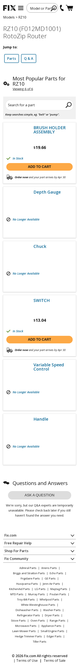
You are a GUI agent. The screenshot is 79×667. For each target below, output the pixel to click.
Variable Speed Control (48, 367)
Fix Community (16, 558)
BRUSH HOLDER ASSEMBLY (49, 130)
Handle (40, 419)
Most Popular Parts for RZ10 (39, 81)
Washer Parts (52, 610)
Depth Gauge (47, 192)
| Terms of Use (25, 660)
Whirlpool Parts (49, 599)
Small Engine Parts (52, 631)
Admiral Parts (27, 568)
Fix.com (10, 535)
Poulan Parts (58, 594)
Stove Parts (18, 620)
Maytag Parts (58, 589)
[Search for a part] (39, 105)
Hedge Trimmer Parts (28, 636)
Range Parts (57, 620)
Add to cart (39, 167)
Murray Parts (36, 594)
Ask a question (40, 495)
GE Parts (50, 578)
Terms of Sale (55, 660)
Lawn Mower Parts (24, 631)
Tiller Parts (39, 641)
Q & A (28, 58)
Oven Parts (38, 620)
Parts (11, 58)
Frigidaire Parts (30, 578)
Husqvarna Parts (27, 584)
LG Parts (40, 589)
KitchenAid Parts (19, 589)
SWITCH (41, 300)
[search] (53, 8)
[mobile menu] (20, 8)
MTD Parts (16, 594)
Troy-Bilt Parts (26, 599)
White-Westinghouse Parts (38, 605)
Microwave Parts (25, 626)
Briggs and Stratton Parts (29, 573)
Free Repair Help (18, 543)
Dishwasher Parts (27, 610)
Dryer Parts (52, 615)
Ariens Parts (49, 568)
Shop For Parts (16, 551)
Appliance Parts (51, 626)
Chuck (39, 246)
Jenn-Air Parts (51, 584)
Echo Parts (56, 573)
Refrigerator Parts (28, 615)
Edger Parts (54, 636)
